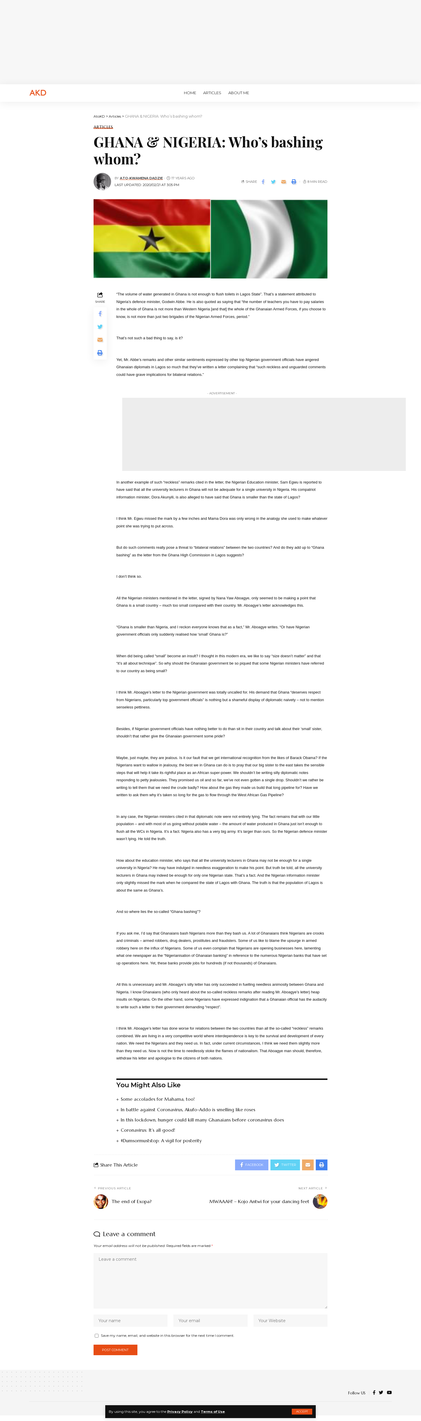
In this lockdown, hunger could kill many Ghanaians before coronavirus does (203, 1119)
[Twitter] (381, 1398)
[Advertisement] (210, 41)
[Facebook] (374, 1398)
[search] (384, 93)
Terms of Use (216, 1411)
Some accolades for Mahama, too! (158, 1099)
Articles (103, 127)
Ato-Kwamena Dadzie (141, 178)
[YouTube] (389, 1398)
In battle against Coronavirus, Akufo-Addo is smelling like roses (188, 1109)
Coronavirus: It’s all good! (148, 1130)
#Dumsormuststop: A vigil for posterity (162, 1140)
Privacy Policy (180, 1411)
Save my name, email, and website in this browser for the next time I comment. (167, 1340)
